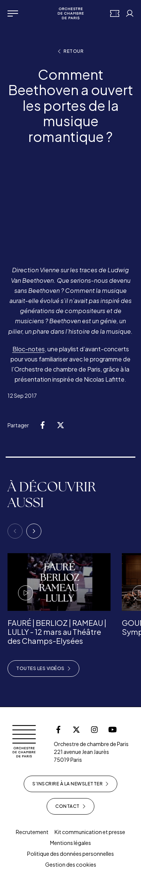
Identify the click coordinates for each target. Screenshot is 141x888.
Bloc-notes (28, 349)
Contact (70, 806)
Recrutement (32, 831)
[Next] (33, 531)
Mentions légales (70, 842)
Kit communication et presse (90, 831)
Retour (70, 51)
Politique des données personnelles (70, 853)
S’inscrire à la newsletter (70, 784)
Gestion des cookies (70, 864)
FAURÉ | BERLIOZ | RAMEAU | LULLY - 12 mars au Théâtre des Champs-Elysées (57, 631)
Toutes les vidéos (43, 669)
